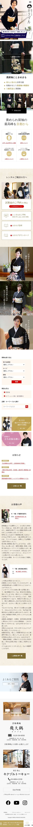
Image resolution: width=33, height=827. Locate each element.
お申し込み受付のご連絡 (9, 143)
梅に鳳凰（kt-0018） (21, 571)
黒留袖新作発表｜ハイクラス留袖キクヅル (15, 478)
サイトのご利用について (22, 814)
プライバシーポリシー (16, 812)
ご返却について (24, 159)
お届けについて (9, 159)
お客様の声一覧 (17, 656)
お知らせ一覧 (17, 486)
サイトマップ (27, 812)
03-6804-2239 (16, 779)
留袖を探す (16, 57)
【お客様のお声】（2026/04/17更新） (14, 463)
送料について (24, 143)
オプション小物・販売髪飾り (15, 396)
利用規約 (5, 812)
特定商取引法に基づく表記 (10, 814)
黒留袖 (8, 392)
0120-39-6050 (19, 735)
